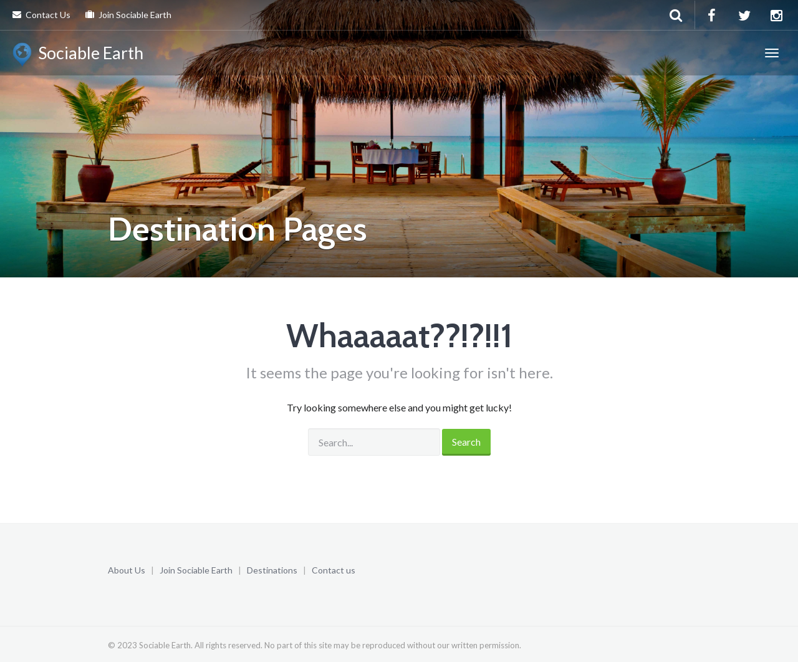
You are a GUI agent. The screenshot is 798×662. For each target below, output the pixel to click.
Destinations (272, 570)
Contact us (333, 570)
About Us (126, 570)
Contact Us (41, 14)
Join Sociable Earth (128, 14)
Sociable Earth (77, 54)
